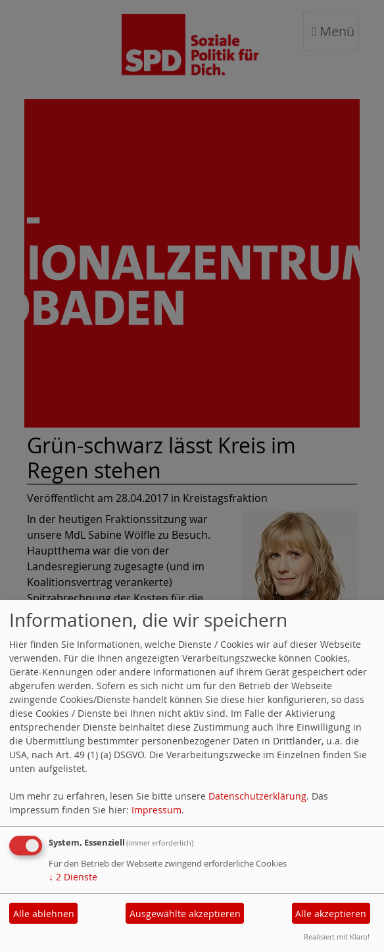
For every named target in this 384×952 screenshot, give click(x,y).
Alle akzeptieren (330, 913)
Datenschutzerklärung (257, 796)
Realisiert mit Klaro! (337, 936)
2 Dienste (73, 877)
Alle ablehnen (43, 913)
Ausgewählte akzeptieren (185, 913)
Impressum (156, 810)
